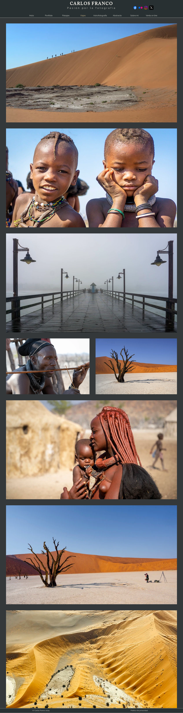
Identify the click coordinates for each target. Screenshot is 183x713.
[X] (151, 8)
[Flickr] (140, 8)
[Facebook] (135, 8)
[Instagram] (146, 8)
